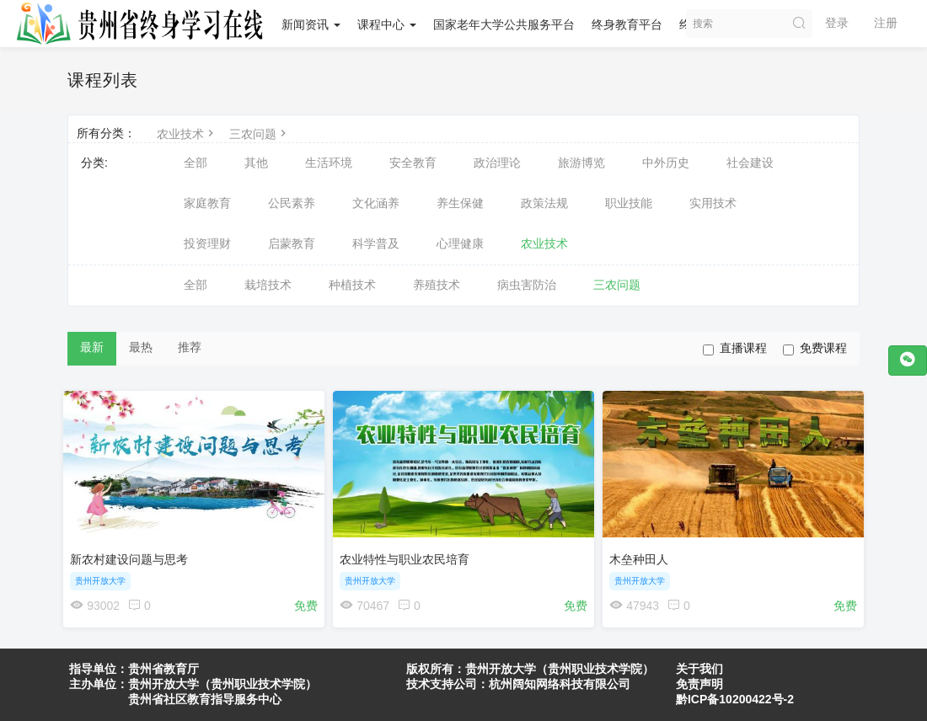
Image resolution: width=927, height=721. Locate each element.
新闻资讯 (310, 24)
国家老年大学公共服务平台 (504, 24)
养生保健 (460, 203)
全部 (195, 162)
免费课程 (815, 348)
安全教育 (413, 162)
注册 (886, 22)
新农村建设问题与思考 (133, 555)
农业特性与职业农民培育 (409, 555)
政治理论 (497, 162)
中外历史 (665, 162)
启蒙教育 (291, 243)
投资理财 (207, 243)
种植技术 (352, 284)
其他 (256, 162)
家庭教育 (207, 203)
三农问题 (259, 134)
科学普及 (375, 243)
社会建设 (750, 162)
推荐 (189, 347)
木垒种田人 (643, 555)
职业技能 (628, 203)
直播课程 (735, 348)
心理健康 (460, 243)
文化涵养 (375, 203)
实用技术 (713, 203)
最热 (141, 347)
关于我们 (699, 669)
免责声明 (699, 684)
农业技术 (187, 134)
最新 (92, 347)
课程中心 (386, 24)
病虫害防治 (526, 284)
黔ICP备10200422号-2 (735, 699)
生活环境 (328, 162)
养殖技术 (436, 284)
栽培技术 (268, 284)
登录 (837, 22)
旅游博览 (581, 162)
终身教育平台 (627, 24)
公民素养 (291, 203)
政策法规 (544, 203)
